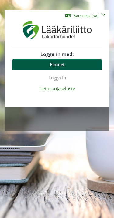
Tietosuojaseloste (57, 88)
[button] (85, 15)
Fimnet (57, 64)
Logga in (57, 77)
